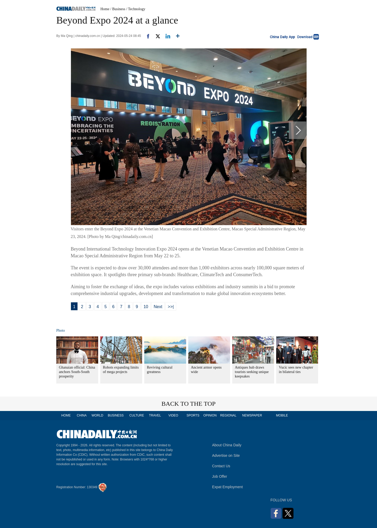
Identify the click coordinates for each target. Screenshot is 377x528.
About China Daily (226, 445)
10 (145, 306)
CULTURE (136, 415)
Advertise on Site (226, 455)
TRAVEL (155, 415)
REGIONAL (228, 415)
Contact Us (221, 466)
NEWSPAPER (252, 415)
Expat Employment (227, 487)
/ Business (117, 9)
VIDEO (173, 415)
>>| (171, 306)
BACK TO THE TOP (189, 403)
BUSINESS (116, 415)
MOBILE (282, 415)
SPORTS (192, 415)
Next (158, 306)
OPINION (210, 415)
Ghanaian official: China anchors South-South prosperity (77, 371)
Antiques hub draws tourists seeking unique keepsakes (252, 371)
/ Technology (135, 9)
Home (105, 9)
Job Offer (219, 476)
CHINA (81, 415)
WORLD (97, 415)
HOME (66, 415)
